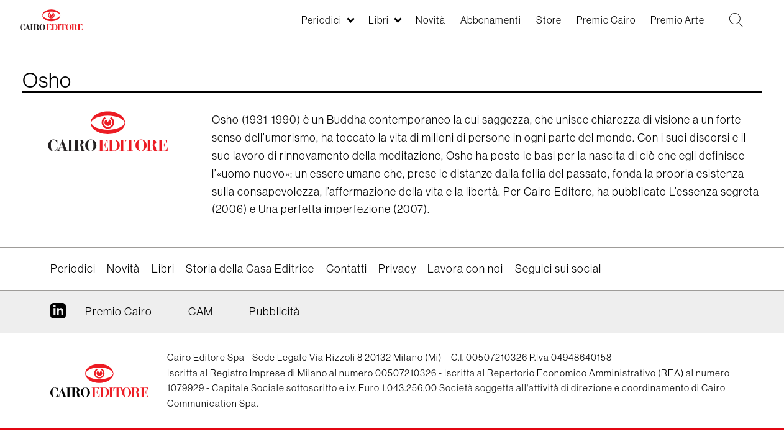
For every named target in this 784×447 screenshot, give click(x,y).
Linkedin (58, 315)
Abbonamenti (453, 26)
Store (518, 26)
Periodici (266, 26)
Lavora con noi (465, 268)
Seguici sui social (558, 268)
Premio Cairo (583, 26)
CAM (200, 311)
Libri (329, 26)
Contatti (346, 268)
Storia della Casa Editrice (250, 268)
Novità (386, 26)
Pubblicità (274, 311)
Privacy (397, 268)
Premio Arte (664, 26)
